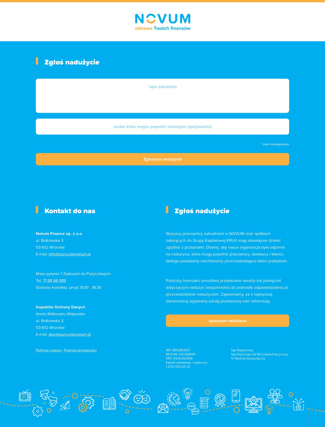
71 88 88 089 (54, 280)
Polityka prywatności (80, 350)
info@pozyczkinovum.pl (70, 254)
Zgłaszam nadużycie (162, 159)
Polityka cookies (49, 350)
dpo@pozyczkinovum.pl (70, 334)
